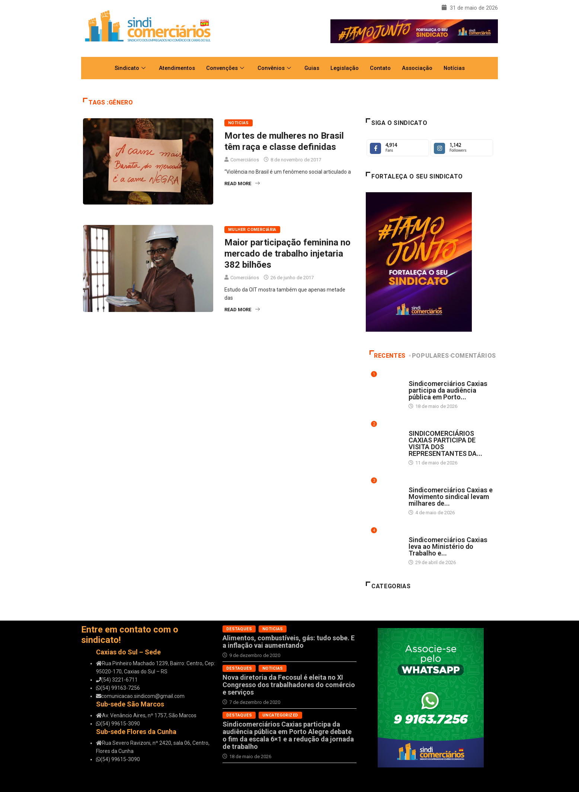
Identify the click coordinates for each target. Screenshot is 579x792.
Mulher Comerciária (252, 229)
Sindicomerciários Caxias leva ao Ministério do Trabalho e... (448, 546)
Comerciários (244, 159)
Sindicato (127, 68)
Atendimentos (175, 68)
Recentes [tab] (388, 355)
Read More (242, 183)
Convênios (274, 68)
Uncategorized (280, 715)
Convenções (224, 68)
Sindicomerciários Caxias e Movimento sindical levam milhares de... (451, 496)
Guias (312, 68)
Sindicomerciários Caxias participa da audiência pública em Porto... (448, 390)
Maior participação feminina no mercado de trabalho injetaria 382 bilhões (287, 253)
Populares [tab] (429, 355)
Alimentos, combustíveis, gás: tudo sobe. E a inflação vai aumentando (289, 641)
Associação (418, 68)
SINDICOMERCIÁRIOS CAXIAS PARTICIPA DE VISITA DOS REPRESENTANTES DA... (445, 443)
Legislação (345, 68)
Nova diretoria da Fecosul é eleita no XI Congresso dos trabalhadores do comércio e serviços (289, 684)
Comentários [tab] (473, 355)
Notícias (456, 68)
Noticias (238, 122)
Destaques (421, 376)
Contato (381, 68)
